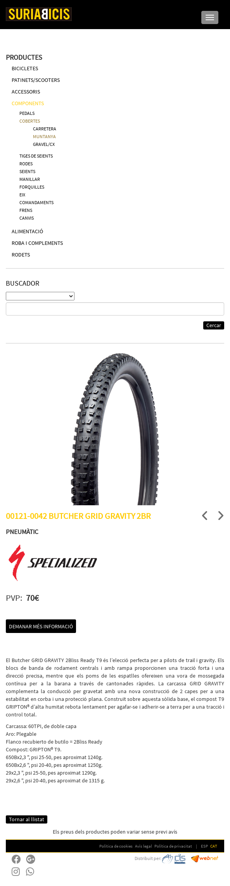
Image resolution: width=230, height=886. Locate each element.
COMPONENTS (28, 103)
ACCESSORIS (26, 91)
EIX (22, 195)
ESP (204, 846)
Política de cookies (116, 846)
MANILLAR (29, 179)
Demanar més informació (41, 626)
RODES (26, 163)
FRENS (25, 210)
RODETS (21, 254)
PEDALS (27, 113)
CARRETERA (44, 129)
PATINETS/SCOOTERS (36, 79)
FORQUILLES (31, 187)
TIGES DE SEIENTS (36, 156)
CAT (213, 846)
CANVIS (26, 218)
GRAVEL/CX (44, 144)
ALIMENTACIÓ (27, 231)
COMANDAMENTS (36, 202)
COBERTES (29, 121)
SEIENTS (27, 171)
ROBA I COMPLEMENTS (37, 242)
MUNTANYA (44, 136)
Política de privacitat (173, 846)
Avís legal (143, 846)
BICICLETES (25, 68)
